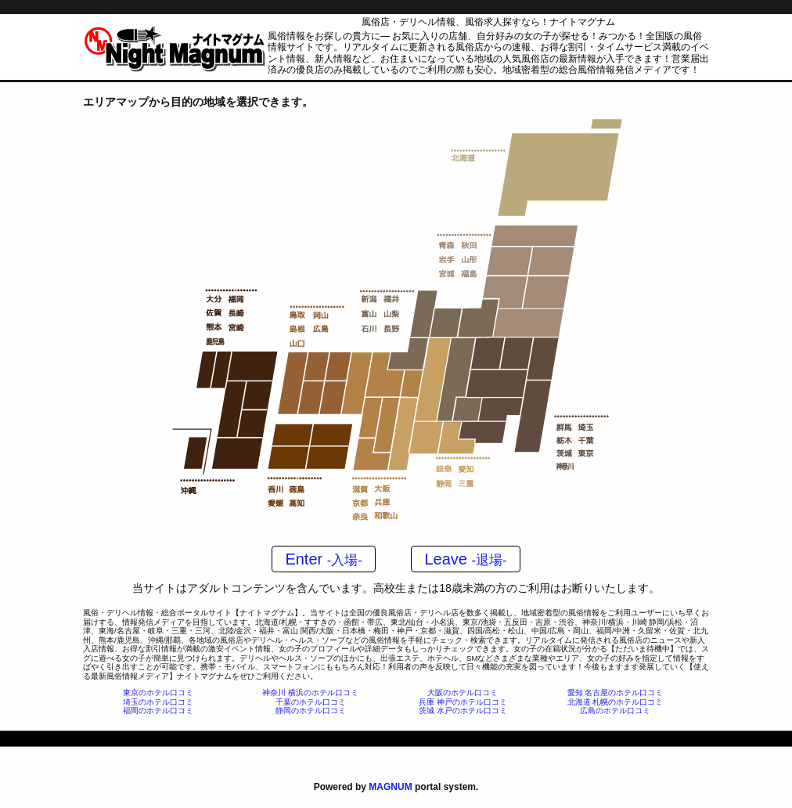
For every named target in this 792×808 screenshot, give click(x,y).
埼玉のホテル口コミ (158, 702)
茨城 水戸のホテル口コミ (463, 710)
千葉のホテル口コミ (310, 702)
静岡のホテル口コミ (310, 710)
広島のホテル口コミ (615, 710)
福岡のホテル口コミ (158, 710)
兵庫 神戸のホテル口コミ (463, 702)
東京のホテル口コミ (158, 692)
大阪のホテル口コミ (462, 692)
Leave (465, 559)
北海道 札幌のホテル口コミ (615, 702)
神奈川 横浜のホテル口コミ (310, 692)
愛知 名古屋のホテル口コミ (615, 692)
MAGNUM (390, 786)
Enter (323, 559)
